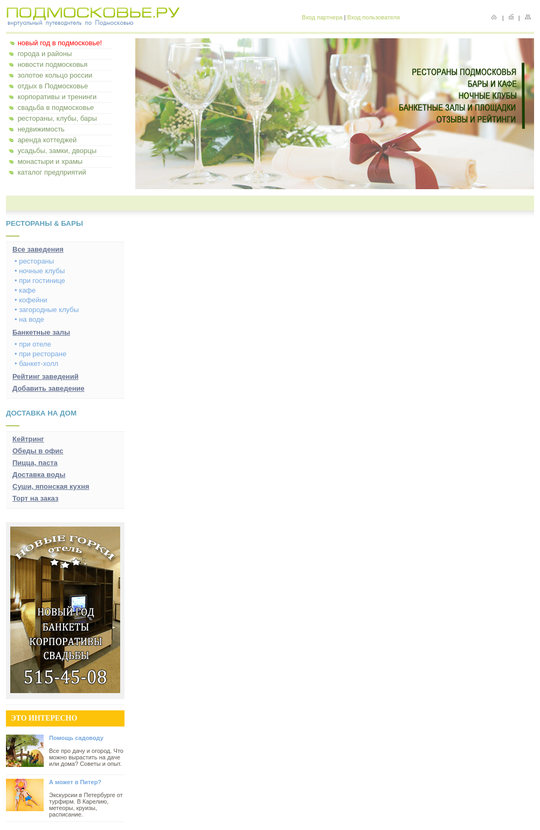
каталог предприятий (52, 172)
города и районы (45, 54)
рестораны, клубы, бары (57, 118)
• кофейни (31, 300)
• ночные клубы (40, 271)
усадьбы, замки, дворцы (57, 151)
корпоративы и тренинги (57, 97)
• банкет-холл (36, 363)
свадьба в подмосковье (56, 107)
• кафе (25, 290)
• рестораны (34, 261)
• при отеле (33, 344)
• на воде (29, 319)
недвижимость (41, 129)
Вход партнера (322, 17)
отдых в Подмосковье (53, 86)
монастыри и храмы (50, 161)
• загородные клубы (47, 310)
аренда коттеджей (47, 140)
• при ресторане (40, 354)
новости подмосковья (53, 64)
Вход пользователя (373, 17)
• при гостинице (40, 280)
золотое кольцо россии (55, 75)
